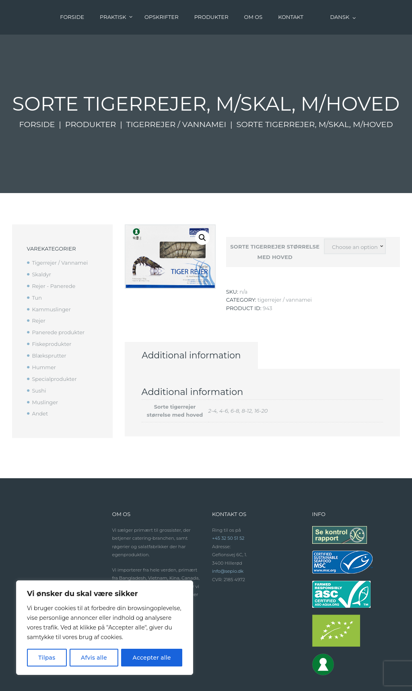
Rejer (38, 286)
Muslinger (45, 367)
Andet (40, 379)
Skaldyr (41, 240)
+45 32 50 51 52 (228, 504)
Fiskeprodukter (52, 309)
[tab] (193, 321)
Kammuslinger (51, 274)
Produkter (90, 90)
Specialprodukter (54, 344)
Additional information (194, 321)
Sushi (39, 356)
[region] (104, 628)
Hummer (44, 332)
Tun (37, 263)
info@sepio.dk (228, 537)
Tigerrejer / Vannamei (176, 90)
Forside (37, 90)
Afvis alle (93, 657)
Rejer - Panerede (54, 251)
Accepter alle (151, 657)
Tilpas (47, 657)
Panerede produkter (58, 298)
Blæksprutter (49, 321)
